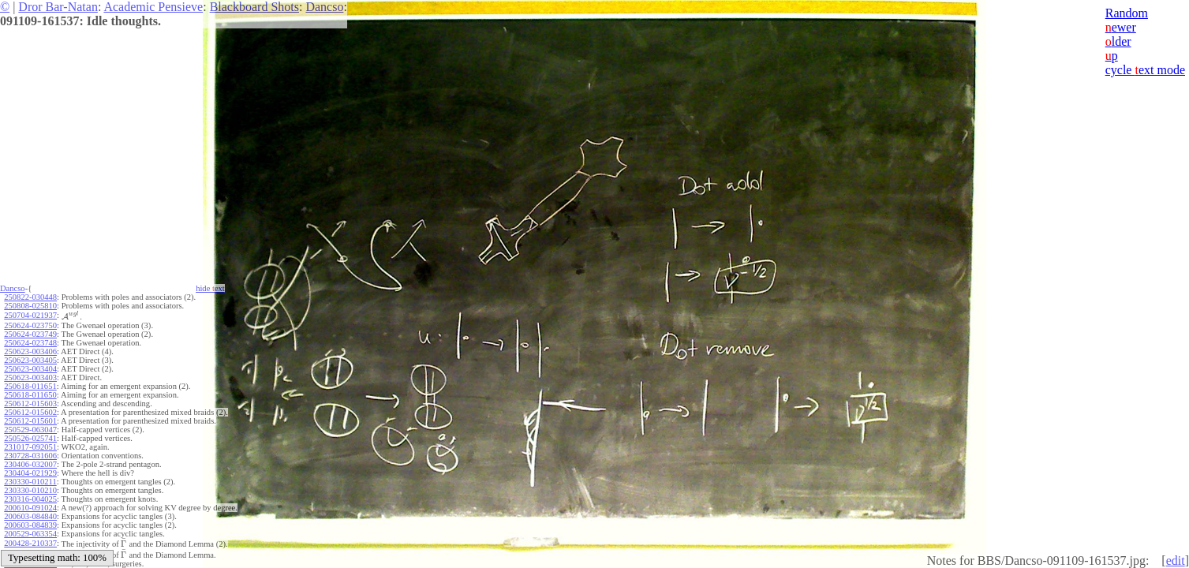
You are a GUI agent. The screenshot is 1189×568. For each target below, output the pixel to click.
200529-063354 (30, 533)
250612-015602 (30, 412)
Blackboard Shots (254, 6)
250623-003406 (30, 351)
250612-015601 (30, 421)
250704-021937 (30, 315)
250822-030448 (30, 297)
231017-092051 (30, 447)
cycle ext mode (1145, 70)
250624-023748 (30, 342)
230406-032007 (30, 464)
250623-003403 (30, 377)
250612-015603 (30, 403)
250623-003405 (30, 360)
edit (1175, 560)
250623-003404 (30, 368)
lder (1118, 41)
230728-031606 (30, 455)
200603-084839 (30, 525)
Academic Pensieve (153, 6)
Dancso (324, 6)
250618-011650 (30, 394)
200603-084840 (30, 516)
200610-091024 (30, 507)
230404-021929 (30, 473)
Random (1126, 13)
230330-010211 (30, 481)
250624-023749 (30, 334)
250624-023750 (30, 325)
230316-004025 (30, 499)
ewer (1120, 27)
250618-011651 (30, 386)
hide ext (210, 288)
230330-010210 (30, 490)
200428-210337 (30, 543)
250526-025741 (30, 438)
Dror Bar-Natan (58, 6)
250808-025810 (30, 305)
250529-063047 (30, 429)
